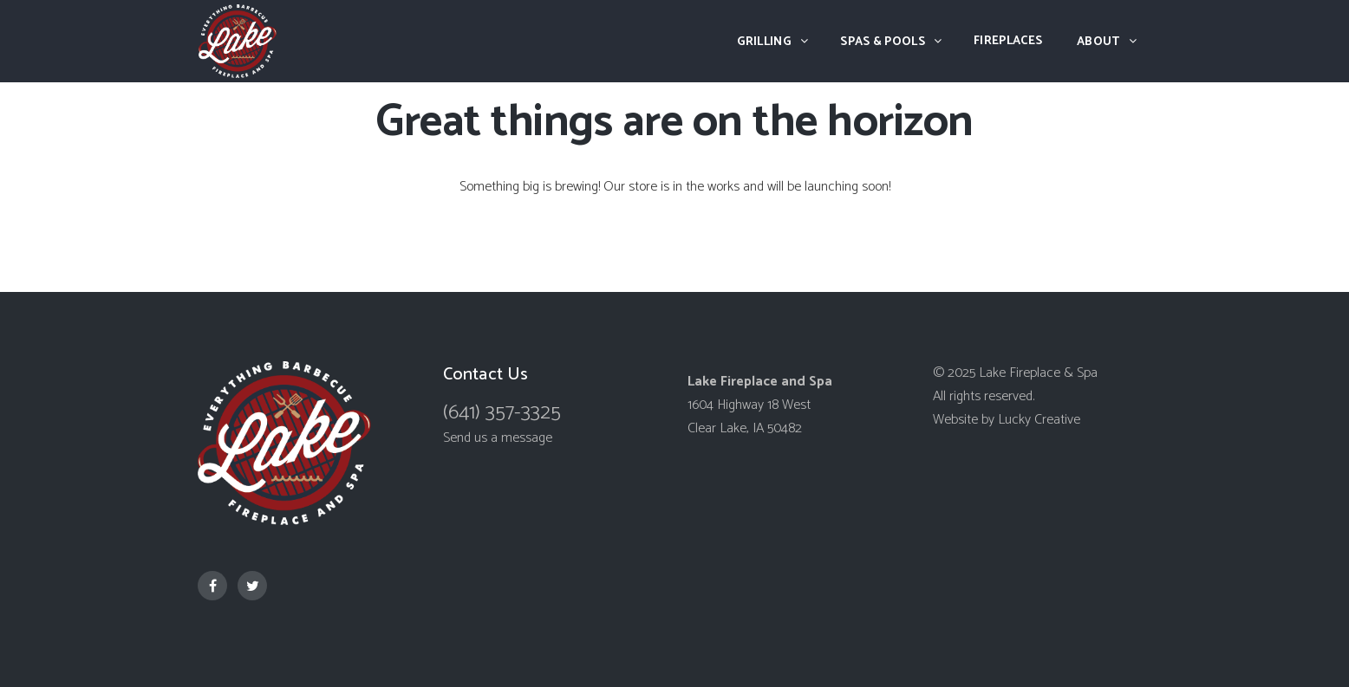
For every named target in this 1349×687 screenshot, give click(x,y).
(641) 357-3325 (502, 413)
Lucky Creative (1039, 419)
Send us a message (497, 438)
